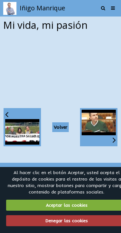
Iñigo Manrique (42, 8)
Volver (60, 127)
